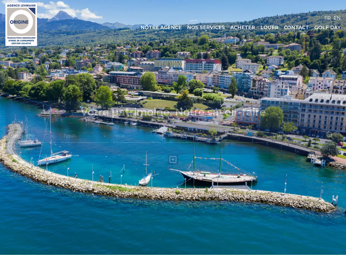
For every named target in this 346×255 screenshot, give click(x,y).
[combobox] (32, 136)
